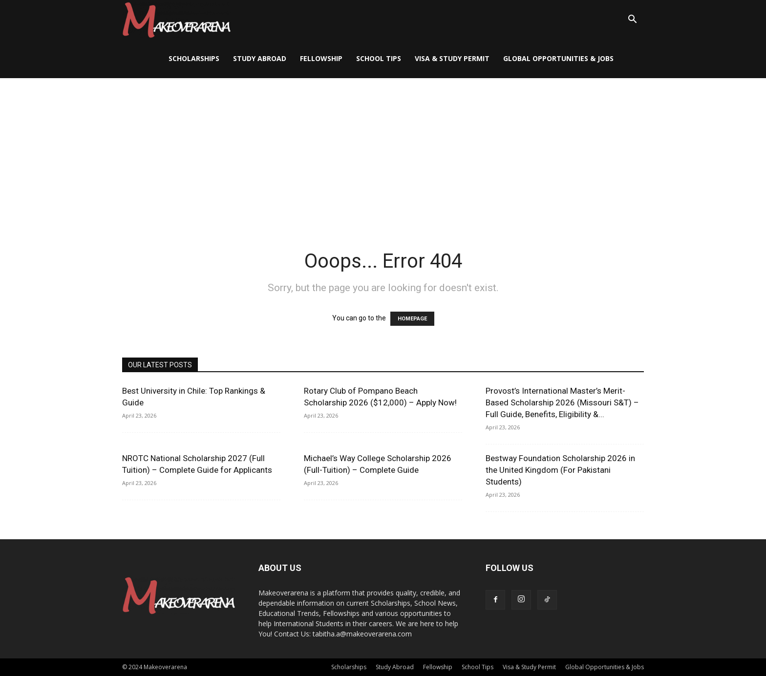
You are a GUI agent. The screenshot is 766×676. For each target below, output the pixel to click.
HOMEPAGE (412, 319)
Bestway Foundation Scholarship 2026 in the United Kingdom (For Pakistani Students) (560, 469)
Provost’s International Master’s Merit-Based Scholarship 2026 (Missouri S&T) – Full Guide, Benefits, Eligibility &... (562, 402)
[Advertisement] (383, 151)
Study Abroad (259, 58)
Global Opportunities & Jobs (558, 58)
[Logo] (176, 20)
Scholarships (194, 58)
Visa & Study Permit (452, 58)
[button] (632, 20)
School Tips (378, 58)
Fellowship (321, 58)
